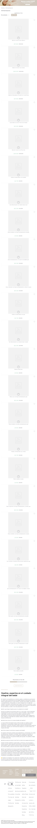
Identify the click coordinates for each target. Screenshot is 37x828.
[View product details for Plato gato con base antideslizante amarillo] (18, 608)
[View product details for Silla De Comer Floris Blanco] (18, 32)
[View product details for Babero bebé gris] (18, 361)
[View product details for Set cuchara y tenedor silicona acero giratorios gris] (18, 553)
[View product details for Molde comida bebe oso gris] (18, 306)
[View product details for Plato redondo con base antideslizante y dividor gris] (18, 498)
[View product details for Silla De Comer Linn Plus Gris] (18, 142)
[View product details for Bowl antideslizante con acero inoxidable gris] (18, 251)
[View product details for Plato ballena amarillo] (18, 662)
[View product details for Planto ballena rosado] (18, 471)
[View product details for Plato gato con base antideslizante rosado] (18, 635)
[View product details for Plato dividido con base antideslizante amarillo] (18, 224)
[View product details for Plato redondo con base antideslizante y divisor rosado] (18, 279)
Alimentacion (9, 8)
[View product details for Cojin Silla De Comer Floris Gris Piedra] (18, 114)
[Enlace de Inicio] (3, 8)
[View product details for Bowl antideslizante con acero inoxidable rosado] (18, 580)
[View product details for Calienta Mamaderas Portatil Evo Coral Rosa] (18, 87)
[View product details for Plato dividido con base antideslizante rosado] (18, 525)
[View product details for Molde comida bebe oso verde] (18, 443)
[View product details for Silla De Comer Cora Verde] (18, 59)
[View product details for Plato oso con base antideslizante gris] (18, 388)
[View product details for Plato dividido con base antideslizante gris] (18, 416)
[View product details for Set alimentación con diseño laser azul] (18, 196)
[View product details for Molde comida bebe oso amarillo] (18, 169)
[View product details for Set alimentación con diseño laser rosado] (18, 333)
